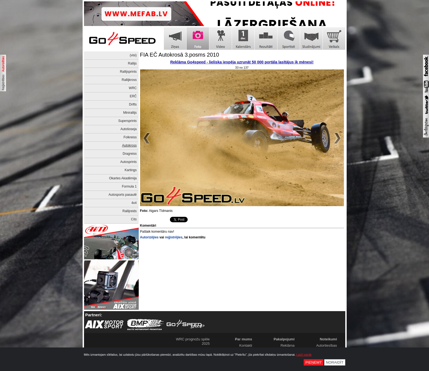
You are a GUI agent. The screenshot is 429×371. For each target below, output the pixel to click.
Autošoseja (128, 129)
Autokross (129, 145)
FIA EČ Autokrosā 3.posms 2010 (179, 55)
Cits (134, 219)
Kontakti (245, 345)
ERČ (133, 96)
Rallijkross (129, 80)
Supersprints (127, 121)
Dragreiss (130, 154)
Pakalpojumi (284, 339)
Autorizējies (149, 237)
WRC (133, 88)
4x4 (134, 203)
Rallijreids (129, 211)
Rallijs (132, 63)
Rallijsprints (128, 72)
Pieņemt (313, 362)
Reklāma (287, 345)
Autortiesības (326, 345)
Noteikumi (328, 339)
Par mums (243, 339)
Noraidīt (335, 362)
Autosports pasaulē (123, 195)
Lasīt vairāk (304, 354)
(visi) (133, 55)
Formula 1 (129, 186)
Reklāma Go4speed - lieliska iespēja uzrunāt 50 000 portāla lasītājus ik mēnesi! (242, 62)
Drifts (133, 104)
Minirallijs (130, 113)
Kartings (130, 170)
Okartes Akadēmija (123, 178)
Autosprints (128, 162)
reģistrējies (173, 237)
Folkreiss (130, 137)
